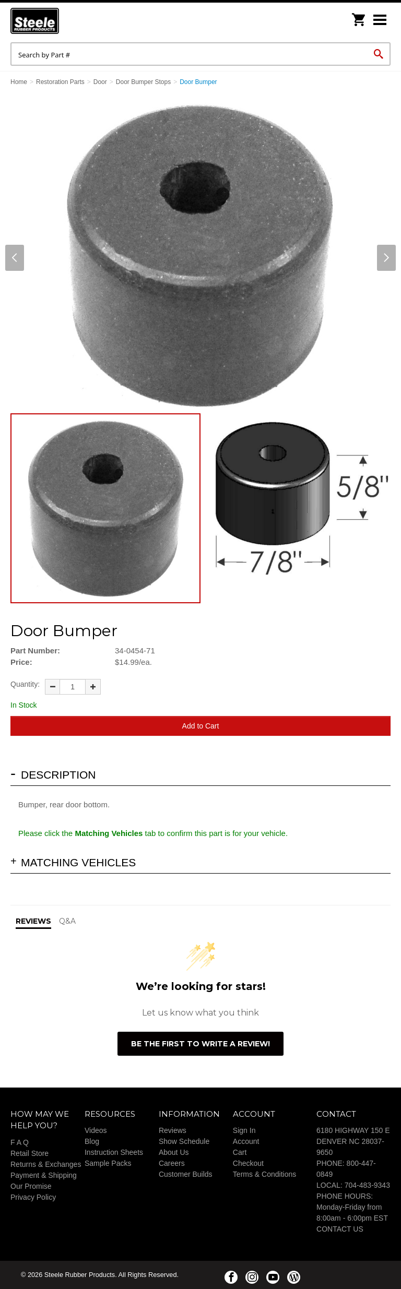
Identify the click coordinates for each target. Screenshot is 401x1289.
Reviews (172, 1130)
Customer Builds (186, 1174)
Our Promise (31, 1186)
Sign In (244, 1130)
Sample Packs (108, 1163)
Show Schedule (184, 1141)
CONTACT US (339, 1229)
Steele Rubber (62, 21)
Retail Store (29, 1153)
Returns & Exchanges (45, 1164)
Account (246, 1141)
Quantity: (25, 684)
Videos (96, 1130)
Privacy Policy (33, 1197)
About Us (174, 1152)
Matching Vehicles (78, 862)
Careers (172, 1163)
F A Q (19, 1142)
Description (58, 775)
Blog (92, 1141)
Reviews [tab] (33, 921)
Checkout (248, 1163)
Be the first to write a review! (200, 1043)
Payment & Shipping (43, 1175)
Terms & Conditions (264, 1174)
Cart (239, 1152)
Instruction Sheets (114, 1152)
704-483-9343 (367, 1185)
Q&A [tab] (67, 921)
